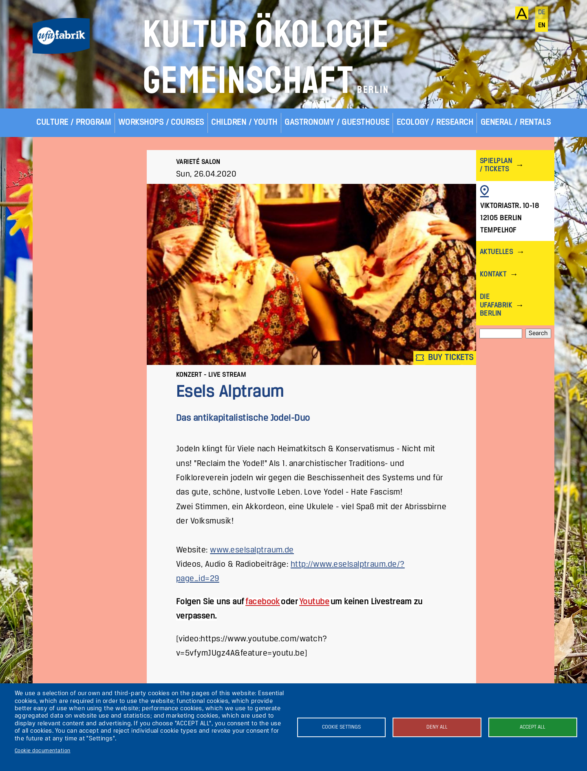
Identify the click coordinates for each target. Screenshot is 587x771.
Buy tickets (445, 358)
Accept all (532, 727)
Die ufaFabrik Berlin (496, 305)
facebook (262, 602)
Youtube (314, 602)
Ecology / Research (435, 122)
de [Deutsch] (541, 12)
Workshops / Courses (161, 122)
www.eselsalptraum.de (252, 550)
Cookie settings (341, 727)
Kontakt (493, 274)
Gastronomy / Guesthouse (337, 122)
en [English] (541, 25)
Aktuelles (496, 252)
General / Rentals (516, 122)
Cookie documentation (43, 750)
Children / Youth (244, 122)
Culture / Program (73, 122)
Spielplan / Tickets (496, 165)
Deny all (437, 727)
